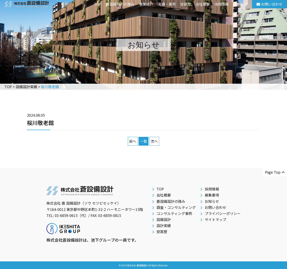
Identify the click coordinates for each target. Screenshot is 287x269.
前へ (132, 141)
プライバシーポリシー (223, 213)
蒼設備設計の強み (120, 4)
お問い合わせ (215, 207)
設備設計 (164, 219)
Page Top (275, 172)
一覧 (143, 141)
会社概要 (203, 4)
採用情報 (221, 4)
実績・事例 (167, 4)
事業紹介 (146, 4)
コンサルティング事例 (174, 213)
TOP (97, 4)
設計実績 (164, 225)
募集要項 (212, 195)
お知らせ (240, 4)
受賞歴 (185, 4)
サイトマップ (215, 219)
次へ (154, 141)
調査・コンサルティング (176, 207)
